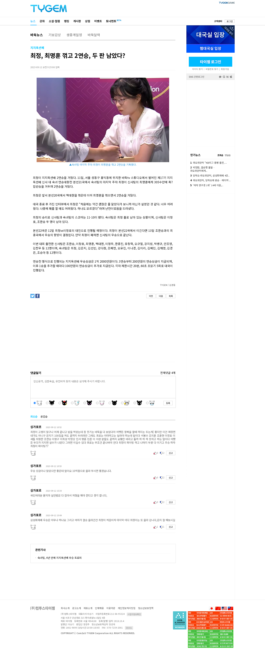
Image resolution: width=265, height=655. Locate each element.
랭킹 (66, 21)
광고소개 (76, 608)
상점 (87, 21)
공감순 (44, 416)
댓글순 (228, 155)
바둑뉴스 (36, 34)
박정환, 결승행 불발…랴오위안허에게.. (202, 169)
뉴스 (33, 21)
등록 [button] (168, 403)
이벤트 (98, 21)
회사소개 (65, 608)
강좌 (42, 21)
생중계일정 (74, 34)
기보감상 (54, 34)
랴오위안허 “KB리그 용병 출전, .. (208, 162)
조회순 (220, 155)
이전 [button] (151, 295)
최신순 (34, 416)
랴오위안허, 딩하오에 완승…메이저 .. (210, 180)
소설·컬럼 (54, 21)
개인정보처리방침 (126, 608)
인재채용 (99, 608)
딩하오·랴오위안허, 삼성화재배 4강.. (209, 175)
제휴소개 (88, 608)
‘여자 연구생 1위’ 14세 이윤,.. (206, 185)
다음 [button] (161, 295)
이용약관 (110, 608)
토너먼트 (111, 21)
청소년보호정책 (145, 608)
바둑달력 (94, 34)
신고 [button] (171, 452)
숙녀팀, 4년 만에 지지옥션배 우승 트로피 (60, 558)
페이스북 (210, 113)
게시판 (77, 21)
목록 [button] (171, 295)
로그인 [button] (230, 21)
